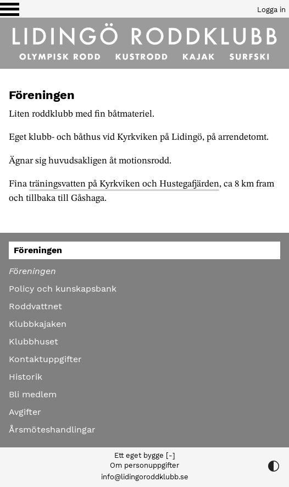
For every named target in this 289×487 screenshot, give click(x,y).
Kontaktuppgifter (45, 359)
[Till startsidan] (144, 43)
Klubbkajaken (37, 324)
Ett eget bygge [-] (144, 455)
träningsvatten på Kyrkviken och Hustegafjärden (124, 184)
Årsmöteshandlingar (52, 429)
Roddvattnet (35, 306)
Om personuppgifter (144, 465)
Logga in (271, 10)
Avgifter (25, 412)
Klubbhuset (33, 341)
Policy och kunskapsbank (62, 288)
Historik (25, 376)
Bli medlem (33, 394)
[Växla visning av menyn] (9, 9)
